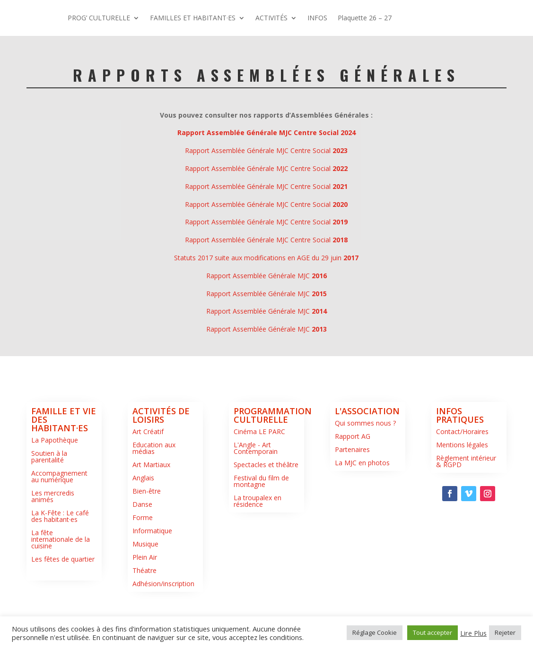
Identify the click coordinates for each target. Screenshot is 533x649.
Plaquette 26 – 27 (281, 53)
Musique (145, 579)
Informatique (152, 566)
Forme (142, 553)
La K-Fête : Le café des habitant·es (60, 552)
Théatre (144, 606)
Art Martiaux (151, 500)
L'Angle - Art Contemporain (256, 484)
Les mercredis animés (52, 532)
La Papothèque (54, 475)
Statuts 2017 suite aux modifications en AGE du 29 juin (266, 293)
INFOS (234, 53)
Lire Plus (473, 633)
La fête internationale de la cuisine (60, 575)
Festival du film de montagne (261, 517)
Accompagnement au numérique (59, 512)
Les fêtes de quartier (63, 594)
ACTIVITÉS (427, 17)
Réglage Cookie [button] (374, 632)
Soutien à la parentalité (49, 492)
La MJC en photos (362, 498)
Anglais (143, 513)
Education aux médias (153, 484)
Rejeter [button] (505, 632)
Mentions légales (462, 480)
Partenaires (352, 485)
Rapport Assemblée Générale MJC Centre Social (266, 186)
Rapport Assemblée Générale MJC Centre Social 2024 (266, 168)
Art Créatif (148, 467)
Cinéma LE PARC (259, 467)
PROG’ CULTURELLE (255, 17)
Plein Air (144, 593)
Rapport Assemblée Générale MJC (266, 311)
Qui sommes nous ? (365, 458)
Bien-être (146, 526)
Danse (142, 540)
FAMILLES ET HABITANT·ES (349, 17)
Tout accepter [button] (432, 632)
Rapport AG (352, 472)
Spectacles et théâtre (266, 500)
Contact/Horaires (462, 467)
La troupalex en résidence (257, 537)
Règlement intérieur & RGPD (466, 497)
